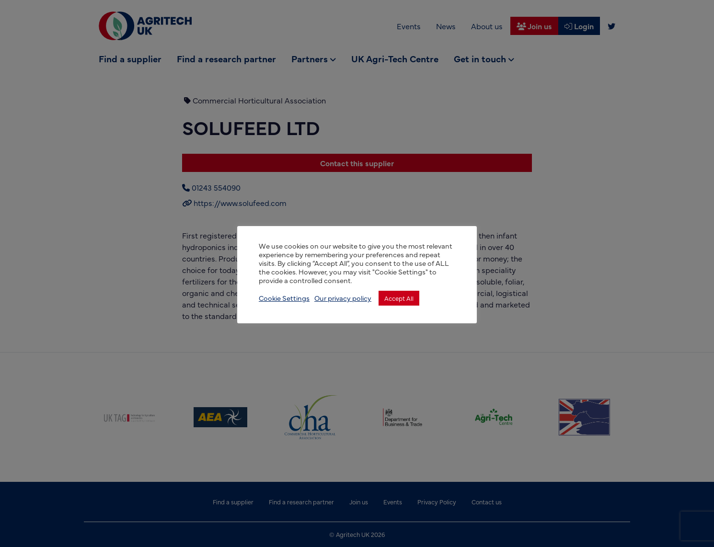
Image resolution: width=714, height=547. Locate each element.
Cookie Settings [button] (284, 298)
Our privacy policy (342, 298)
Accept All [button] (399, 298)
